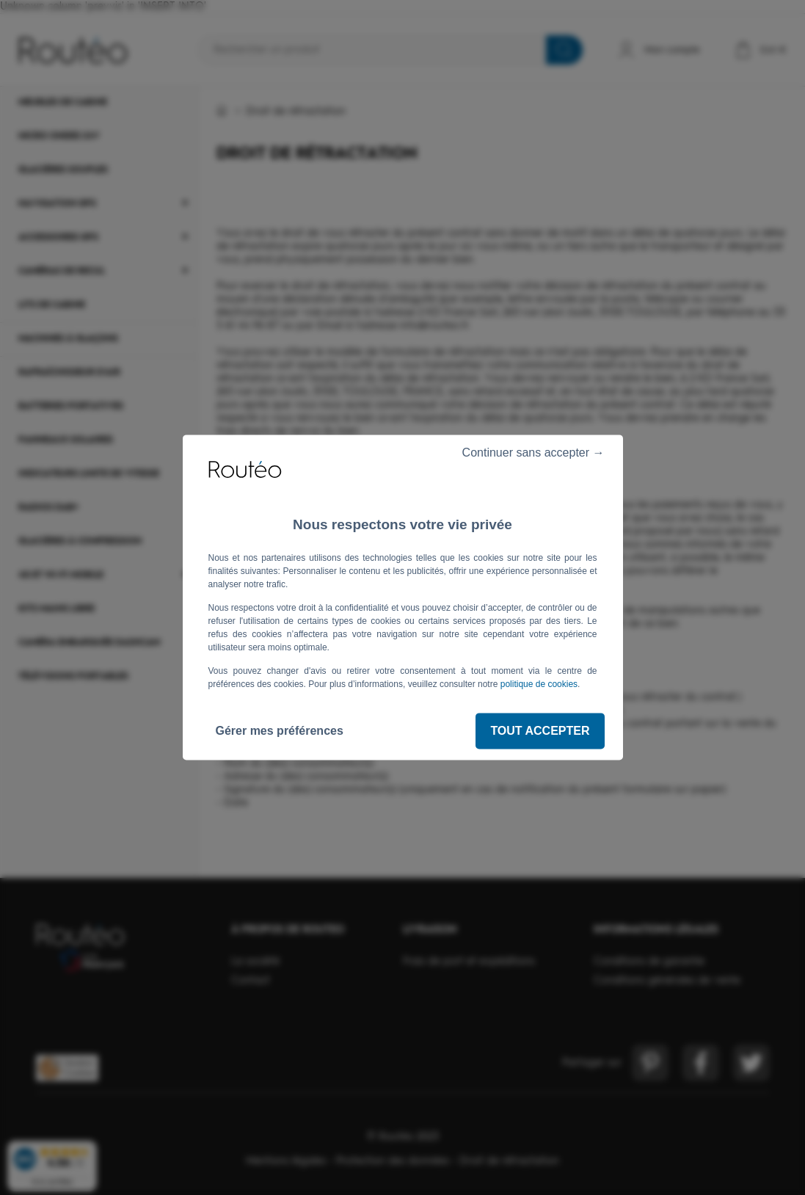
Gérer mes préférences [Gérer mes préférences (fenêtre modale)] (279, 730)
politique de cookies (539, 684)
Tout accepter (539, 730)
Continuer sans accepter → (526, 452)
